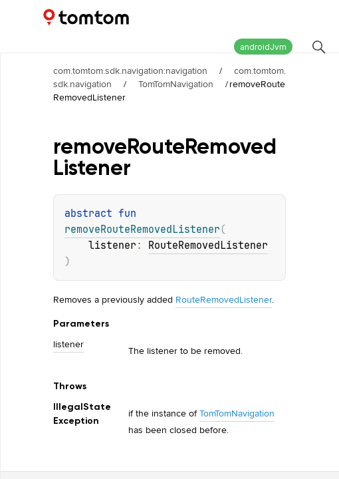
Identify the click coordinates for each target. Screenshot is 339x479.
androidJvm (263, 47)
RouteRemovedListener (208, 245)
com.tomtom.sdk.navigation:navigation (130, 70)
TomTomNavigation (175, 83)
